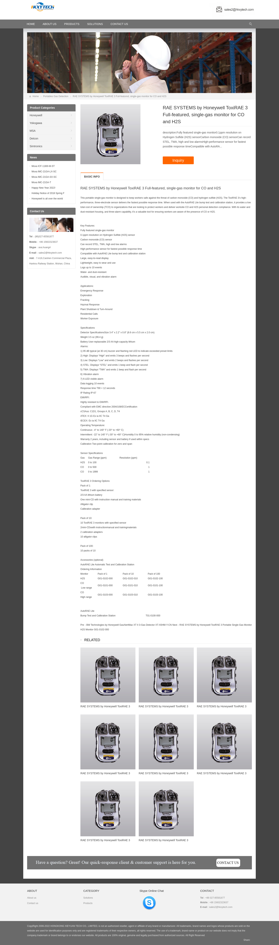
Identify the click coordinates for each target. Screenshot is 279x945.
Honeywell (36, 115)
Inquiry (178, 160)
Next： (176, 625)
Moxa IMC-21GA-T (41, 182)
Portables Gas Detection (55, 96)
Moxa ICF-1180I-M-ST (43, 166)
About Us (49, 24)
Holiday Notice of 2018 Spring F (48, 193)
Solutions (95, 24)
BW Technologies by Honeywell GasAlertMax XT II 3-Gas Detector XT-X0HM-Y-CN (129, 625)
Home (36, 96)
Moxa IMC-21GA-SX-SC (44, 177)
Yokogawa (36, 123)
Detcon (34, 138)
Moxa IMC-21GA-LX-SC (44, 171)
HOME (31, 24)
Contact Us (119, 24)
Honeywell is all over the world (47, 198)
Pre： (83, 625)
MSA (32, 130)
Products (71, 24)
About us (31, 897)
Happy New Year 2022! (43, 187)
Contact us (32, 903)
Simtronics (36, 146)
